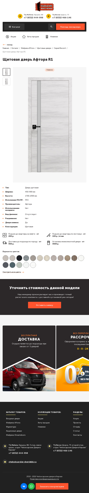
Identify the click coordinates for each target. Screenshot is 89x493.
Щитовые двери (44, 48)
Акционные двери (14, 431)
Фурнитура (11, 427)
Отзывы (76, 427)
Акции (40, 419)
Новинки (41, 427)
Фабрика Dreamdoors (16, 435)
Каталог (15, 48)
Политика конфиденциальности (44, 479)
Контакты (77, 435)
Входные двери (13, 419)
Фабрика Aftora (27, 48)
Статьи (76, 431)
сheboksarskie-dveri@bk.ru (22, 462)
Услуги (76, 419)
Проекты (77, 423)
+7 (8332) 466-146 (61, 17)
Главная (6, 48)
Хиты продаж (44, 423)
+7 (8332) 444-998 (33, 17)
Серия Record (60, 48)
